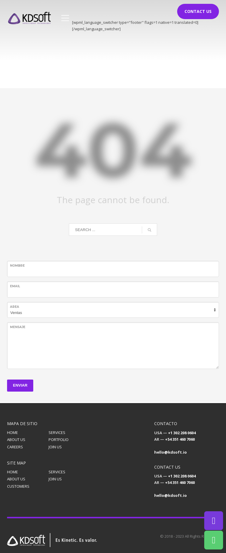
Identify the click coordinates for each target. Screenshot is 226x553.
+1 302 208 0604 (182, 432)
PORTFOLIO (59, 439)
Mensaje (17, 327)
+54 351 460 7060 (180, 439)
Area (14, 307)
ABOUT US (16, 439)
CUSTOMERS (18, 486)
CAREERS (15, 447)
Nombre (17, 266)
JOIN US (55, 447)
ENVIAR (20, 385)
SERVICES (57, 432)
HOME (12, 432)
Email (15, 286)
